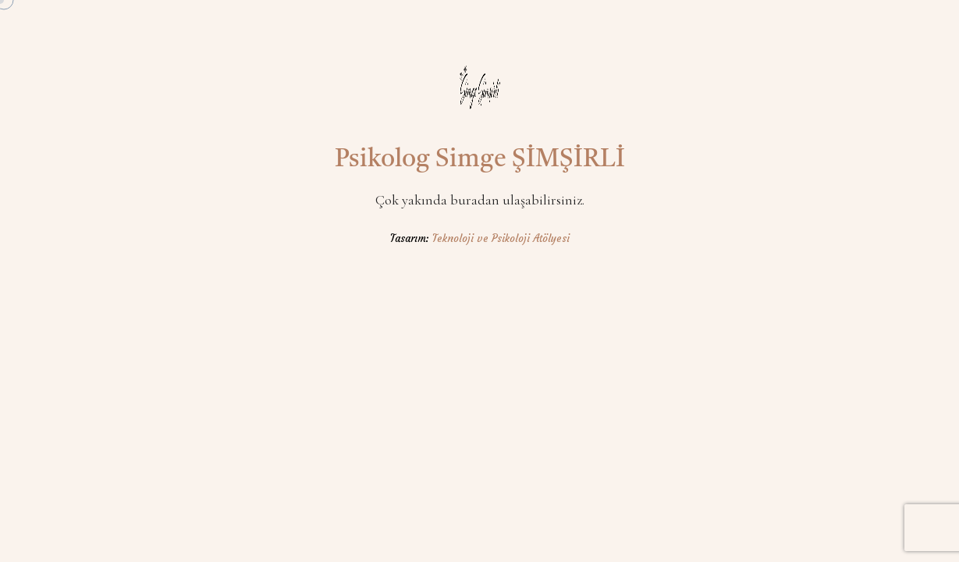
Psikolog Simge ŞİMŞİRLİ (480, 160)
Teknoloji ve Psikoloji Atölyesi (501, 238)
